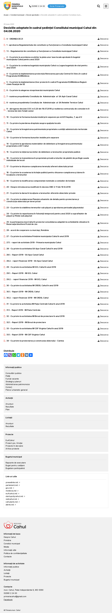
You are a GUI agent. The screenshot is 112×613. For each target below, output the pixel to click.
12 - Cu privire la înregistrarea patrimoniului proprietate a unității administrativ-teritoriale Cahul (46, 130)
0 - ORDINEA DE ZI (14, 39)
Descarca (103, 39)
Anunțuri (9, 404)
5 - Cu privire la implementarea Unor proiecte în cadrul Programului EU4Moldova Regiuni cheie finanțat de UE (46, 83)
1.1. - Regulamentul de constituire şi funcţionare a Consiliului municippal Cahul (41, 51)
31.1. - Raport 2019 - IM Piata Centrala (23, 310)
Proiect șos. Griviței (14, 443)
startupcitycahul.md (14, 496)
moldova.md (11, 491)
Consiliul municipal (12, 543)
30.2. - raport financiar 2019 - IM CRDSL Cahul (27, 298)
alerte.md (10, 504)
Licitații (6, 573)
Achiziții (7, 570)
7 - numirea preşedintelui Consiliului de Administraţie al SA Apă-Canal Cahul (41, 96)
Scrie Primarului (57, 6)
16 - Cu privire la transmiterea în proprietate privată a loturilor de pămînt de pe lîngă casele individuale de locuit (47, 159)
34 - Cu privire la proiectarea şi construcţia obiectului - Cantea (35, 341)
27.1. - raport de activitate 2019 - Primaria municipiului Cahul (33, 242)
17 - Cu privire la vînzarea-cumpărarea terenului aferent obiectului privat (39, 166)
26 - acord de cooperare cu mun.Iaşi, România (27, 230)
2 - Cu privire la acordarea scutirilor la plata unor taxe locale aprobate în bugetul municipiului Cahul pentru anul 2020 (43, 58)
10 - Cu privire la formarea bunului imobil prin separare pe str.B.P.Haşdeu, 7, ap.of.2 (44, 117)
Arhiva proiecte (12, 448)
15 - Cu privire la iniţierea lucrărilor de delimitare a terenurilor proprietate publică (43, 152)
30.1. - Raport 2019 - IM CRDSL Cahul (23, 292)
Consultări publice (13, 373)
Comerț (9, 387)
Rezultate (10, 407)
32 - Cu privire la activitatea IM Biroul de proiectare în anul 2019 (35, 316)
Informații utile (10, 550)
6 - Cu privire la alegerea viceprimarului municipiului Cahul (33, 90)
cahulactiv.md (12, 502)
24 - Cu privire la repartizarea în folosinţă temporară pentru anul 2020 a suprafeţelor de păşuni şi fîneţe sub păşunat (46, 215)
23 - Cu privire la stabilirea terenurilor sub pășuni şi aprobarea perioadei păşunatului (45, 208)
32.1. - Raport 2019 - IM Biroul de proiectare (26, 322)
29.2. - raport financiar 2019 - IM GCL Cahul (26, 279)
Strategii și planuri (13, 381)
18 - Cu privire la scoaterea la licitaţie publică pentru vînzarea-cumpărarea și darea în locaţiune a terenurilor (45, 173)
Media (6, 547)
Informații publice (11, 567)
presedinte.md (12, 482)
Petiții (8, 376)
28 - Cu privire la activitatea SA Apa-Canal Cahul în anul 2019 (34, 249)
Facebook (8, 600)
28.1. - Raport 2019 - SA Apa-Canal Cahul (25, 255)
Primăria (7, 540)
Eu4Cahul (10, 440)
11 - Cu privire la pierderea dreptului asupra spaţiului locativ (33, 123)
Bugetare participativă (15, 468)
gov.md (9, 488)
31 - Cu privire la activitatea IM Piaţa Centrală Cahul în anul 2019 (35, 304)
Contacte (8, 556)
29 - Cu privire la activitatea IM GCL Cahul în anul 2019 (31, 267)
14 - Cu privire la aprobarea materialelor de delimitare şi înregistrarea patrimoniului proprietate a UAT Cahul (44, 145)
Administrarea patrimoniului (18, 384)
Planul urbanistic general (16, 390)
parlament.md (12, 485)
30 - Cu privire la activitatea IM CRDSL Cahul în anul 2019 (32, 285)
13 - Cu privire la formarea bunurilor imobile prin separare (32, 138)
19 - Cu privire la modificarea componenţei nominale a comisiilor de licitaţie (40, 181)
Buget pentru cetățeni (15, 465)
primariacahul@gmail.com (15, 596)
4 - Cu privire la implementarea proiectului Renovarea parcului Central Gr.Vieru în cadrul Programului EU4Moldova (46, 75)
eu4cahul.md (11, 493)
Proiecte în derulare (14, 446)
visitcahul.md (11, 499)
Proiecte (7, 576)
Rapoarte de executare (16, 463)
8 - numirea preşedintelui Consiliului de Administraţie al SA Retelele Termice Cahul (44, 103)
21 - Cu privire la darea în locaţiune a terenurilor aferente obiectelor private (40, 193)
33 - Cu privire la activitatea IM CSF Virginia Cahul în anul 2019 (34, 328)
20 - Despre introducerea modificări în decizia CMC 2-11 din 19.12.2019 (38, 187)
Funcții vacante (12, 379)
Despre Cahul (10, 537)
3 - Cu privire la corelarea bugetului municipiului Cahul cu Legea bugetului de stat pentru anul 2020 (46, 66)
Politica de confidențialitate (15, 553)
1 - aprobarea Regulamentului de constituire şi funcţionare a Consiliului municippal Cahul (46, 45)
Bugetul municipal (11, 580)
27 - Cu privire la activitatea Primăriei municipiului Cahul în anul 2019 (37, 236)
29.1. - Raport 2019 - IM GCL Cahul (21, 273)
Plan (7, 409)
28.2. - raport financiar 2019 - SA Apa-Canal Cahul (29, 261)
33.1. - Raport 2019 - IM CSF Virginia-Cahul (25, 335)
